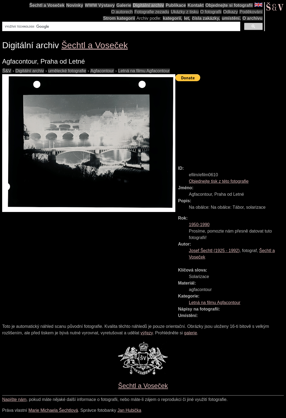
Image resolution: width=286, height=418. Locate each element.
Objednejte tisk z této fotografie (219, 181)
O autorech (122, 11)
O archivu (252, 18)
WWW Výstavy (100, 5)
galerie (190, 333)
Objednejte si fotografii (228, 5)
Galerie (123, 5)
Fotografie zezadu (151, 11)
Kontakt (196, 5)
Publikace (176, 5)
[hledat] (120, 26)
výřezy (146, 333)
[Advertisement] (230, 121)
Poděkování (250, 11)
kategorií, (172, 18)
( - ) (214, 250)
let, (187, 18)
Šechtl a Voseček (47, 5)
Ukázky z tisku (184, 11)
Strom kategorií (119, 18)
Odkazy (230, 11)
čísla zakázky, (206, 18)
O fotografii (210, 11)
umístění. (231, 18)
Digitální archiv (148, 5)
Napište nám (14, 399)
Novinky (74, 5)
